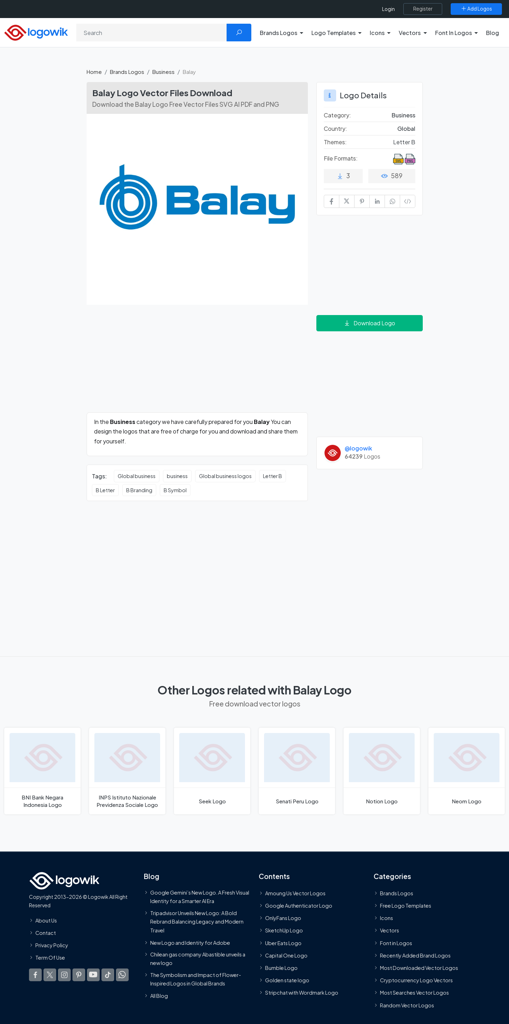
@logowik (358, 448)
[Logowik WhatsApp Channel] (122, 974)
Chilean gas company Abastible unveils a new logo (197, 958)
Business (163, 71)
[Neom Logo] (466, 771)
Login (388, 9)
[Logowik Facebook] (35, 974)
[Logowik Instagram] (64, 974)
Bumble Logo (281, 968)
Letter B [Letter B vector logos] (272, 476)
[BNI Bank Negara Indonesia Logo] (42, 771)
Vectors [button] (410, 32)
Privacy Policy (51, 945)
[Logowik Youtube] (93, 974)
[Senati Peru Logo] (297, 771)
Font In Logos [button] (453, 32)
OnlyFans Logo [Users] (283, 918)
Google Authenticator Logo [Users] (298, 905)
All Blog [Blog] (159, 996)
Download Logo (369, 323)
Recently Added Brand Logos (415, 955)
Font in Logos (396, 943)
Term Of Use (50, 957)
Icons (386, 918)
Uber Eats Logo (283, 943)
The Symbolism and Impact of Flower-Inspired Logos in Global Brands (195, 978)
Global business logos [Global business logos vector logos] (225, 476)
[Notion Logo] (382, 771)
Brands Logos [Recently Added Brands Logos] (396, 893)
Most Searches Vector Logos (414, 992)
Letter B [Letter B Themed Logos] (404, 142)
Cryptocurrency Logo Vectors (416, 980)
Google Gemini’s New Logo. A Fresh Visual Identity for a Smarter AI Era (199, 896)
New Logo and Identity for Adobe (190, 942)
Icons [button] (377, 32)
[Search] (151, 32)
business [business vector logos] (177, 476)
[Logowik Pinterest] (78, 974)
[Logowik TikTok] (107, 974)
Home (94, 71)
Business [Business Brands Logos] (403, 115)
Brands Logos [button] (278, 32)
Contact (45, 933)
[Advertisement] (197, 362)
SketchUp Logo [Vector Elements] (284, 930)
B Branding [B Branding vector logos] (139, 490)
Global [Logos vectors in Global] (406, 128)
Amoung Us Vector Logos (295, 893)
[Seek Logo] (212, 771)
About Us (46, 920)
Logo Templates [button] (333, 32)
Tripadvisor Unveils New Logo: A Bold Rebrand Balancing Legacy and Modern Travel (197, 921)
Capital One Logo (286, 955)
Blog (492, 32)
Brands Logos (127, 71)
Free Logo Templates (405, 905)
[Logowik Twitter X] (49, 974)
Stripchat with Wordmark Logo (301, 992)
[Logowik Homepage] (36, 31)
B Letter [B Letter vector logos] (105, 490)
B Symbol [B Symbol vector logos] (175, 490)
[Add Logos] (476, 8)
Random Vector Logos (407, 1005)
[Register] (422, 8)
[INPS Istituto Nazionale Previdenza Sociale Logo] (127, 771)
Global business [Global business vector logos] (137, 476)
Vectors (389, 930)
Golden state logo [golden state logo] (287, 980)
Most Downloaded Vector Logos (419, 968)
